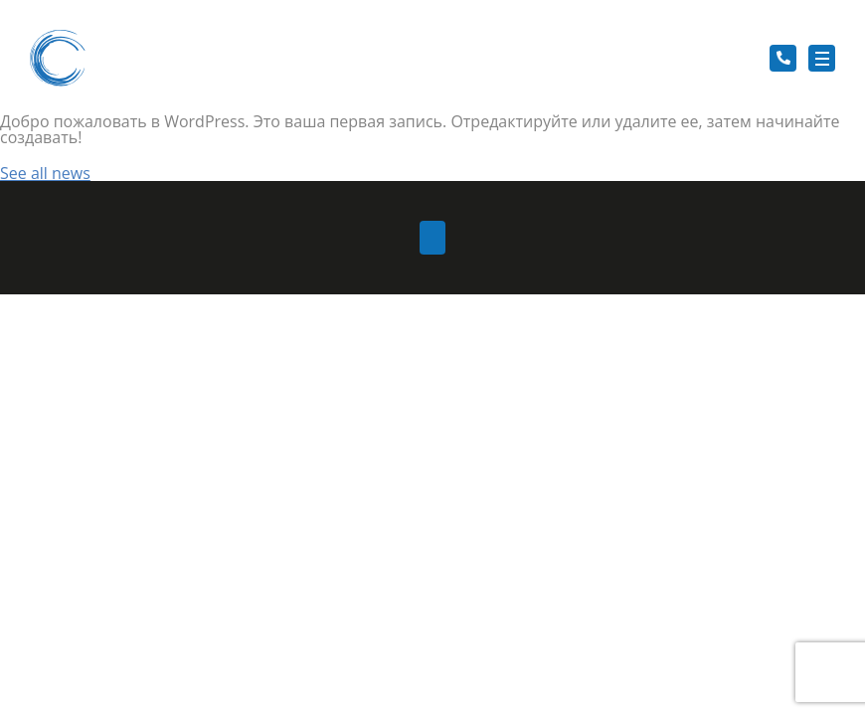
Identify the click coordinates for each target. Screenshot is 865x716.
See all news (45, 173)
